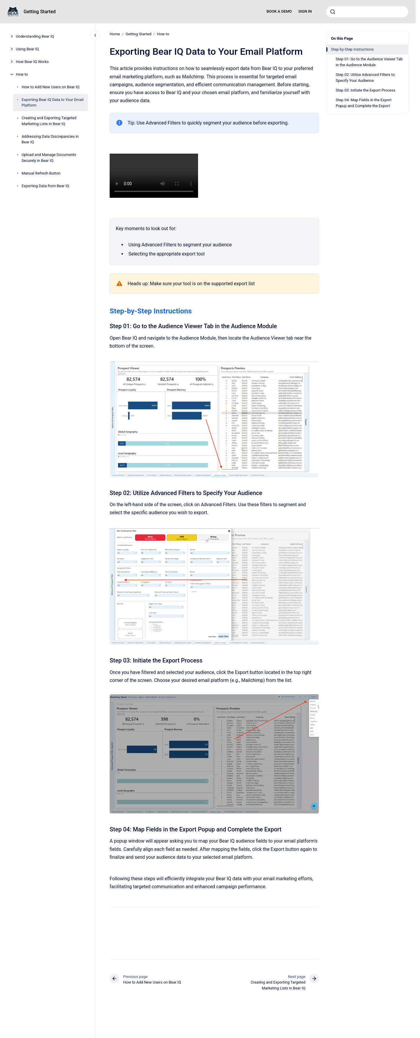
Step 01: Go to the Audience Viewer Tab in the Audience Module (369, 62)
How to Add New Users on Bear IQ (50, 87)
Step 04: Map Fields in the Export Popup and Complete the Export (364, 103)
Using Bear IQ (27, 49)
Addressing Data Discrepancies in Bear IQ (50, 139)
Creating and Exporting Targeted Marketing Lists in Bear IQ (49, 121)
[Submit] (332, 11)
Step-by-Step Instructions (352, 49)
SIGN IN (305, 11)
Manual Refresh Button (41, 173)
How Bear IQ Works (32, 61)
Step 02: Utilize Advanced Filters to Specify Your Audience (365, 77)
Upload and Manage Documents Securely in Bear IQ (49, 157)
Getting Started (40, 11)
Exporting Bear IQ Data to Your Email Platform (53, 102)
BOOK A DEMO (279, 11)
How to (22, 74)
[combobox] (367, 11)
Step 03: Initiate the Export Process (365, 90)
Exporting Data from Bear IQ (45, 186)
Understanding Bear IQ (35, 36)
